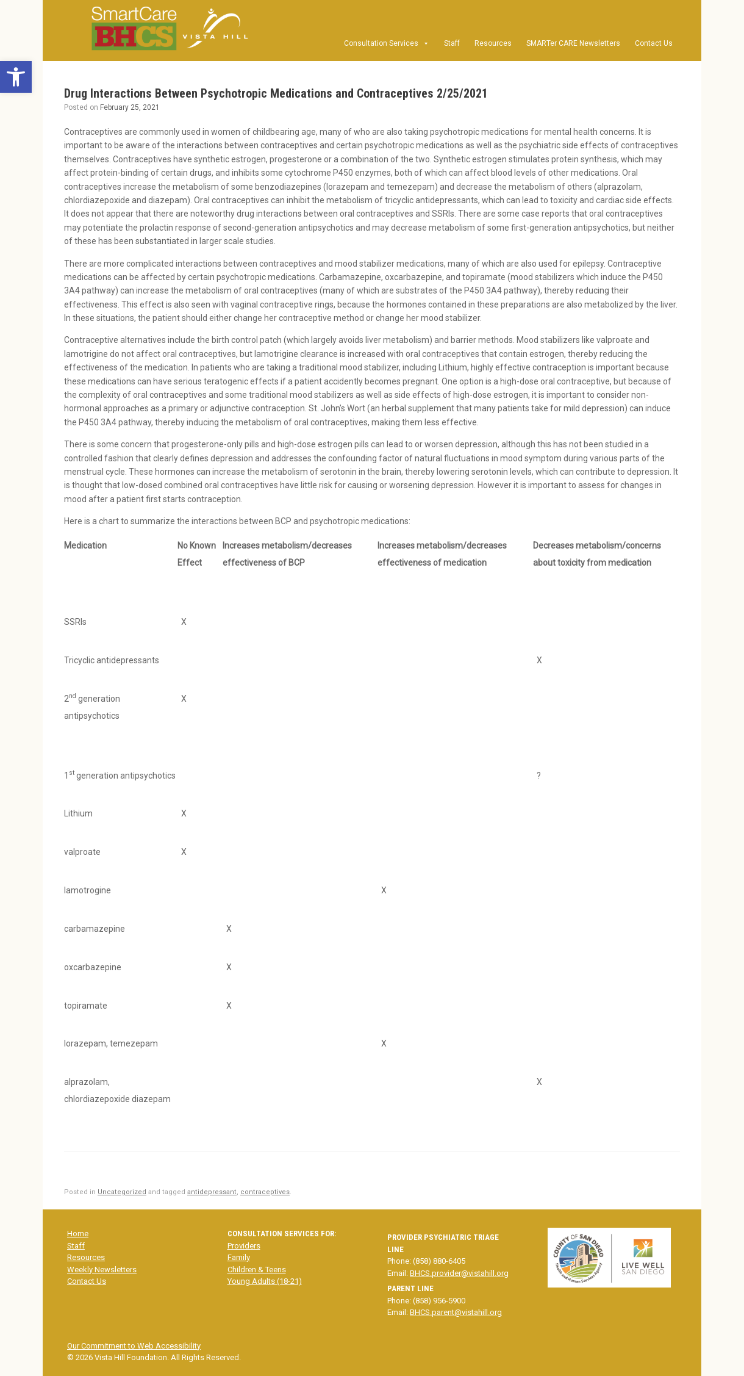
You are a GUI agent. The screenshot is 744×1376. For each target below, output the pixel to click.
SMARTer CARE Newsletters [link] (573, 43)
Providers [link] (243, 1245)
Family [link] (238, 1257)
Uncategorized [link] (122, 1192)
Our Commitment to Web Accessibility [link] (134, 1345)
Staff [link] (452, 43)
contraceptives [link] (265, 1192)
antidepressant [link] (212, 1192)
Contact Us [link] (654, 43)
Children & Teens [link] (256, 1269)
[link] (16, 77)
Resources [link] (493, 43)
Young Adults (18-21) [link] (264, 1281)
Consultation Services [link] (386, 43)
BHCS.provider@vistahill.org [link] (459, 1273)
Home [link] (77, 1233)
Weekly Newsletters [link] (102, 1269)
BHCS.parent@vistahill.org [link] (456, 1312)
